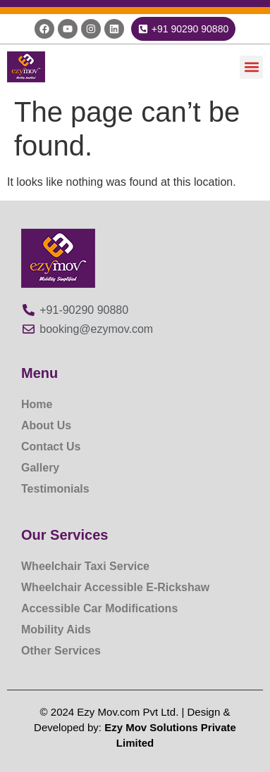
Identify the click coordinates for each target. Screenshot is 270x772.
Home (36, 404)
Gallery (40, 468)
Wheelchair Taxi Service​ (85, 566)
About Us (46, 425)
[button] (251, 67)
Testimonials (55, 489)
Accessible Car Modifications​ (99, 608)
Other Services (61, 651)
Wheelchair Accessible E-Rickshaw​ (115, 587)
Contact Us (50, 447)
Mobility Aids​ (56, 629)
